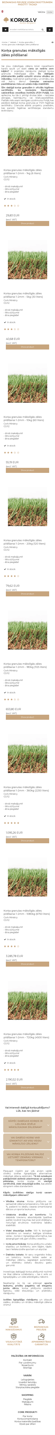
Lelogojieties (27, 1379)
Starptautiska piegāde (27, 1387)
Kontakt (27, 1360)
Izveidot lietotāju (28, 1382)
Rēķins (27, 1404)
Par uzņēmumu (27, 1362)
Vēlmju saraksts (27, 1385)
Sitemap (27, 1368)
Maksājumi (27, 1402)
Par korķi (27, 1416)
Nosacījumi (27, 1365)
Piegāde (27, 1399)
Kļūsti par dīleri (27, 1424)
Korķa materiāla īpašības (27, 1421)
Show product (27, 223)
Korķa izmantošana (27, 1419)
